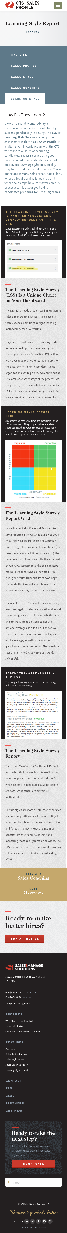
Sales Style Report (15, 1059)
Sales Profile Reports (16, 1054)
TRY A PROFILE (25, 938)
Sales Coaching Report (16, 1064)
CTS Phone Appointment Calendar (22, 1031)
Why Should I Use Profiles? (19, 1021)
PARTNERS (14, 1103)
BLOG (10, 1096)
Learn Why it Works (15, 1026)
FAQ (8, 1088)
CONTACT (13, 1081)
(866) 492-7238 (13, 992)
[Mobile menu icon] (58, 5)
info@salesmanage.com (17, 1003)
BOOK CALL (33, 1163)
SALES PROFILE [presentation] (24, 65)
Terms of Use (26, 1227)
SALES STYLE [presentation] (22, 76)
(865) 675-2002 (13, 997)
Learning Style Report (16, 1070)
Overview (10, 1049)
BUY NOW (13, 1111)
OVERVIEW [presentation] (19, 54)
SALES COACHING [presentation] (25, 87)
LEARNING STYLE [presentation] (25, 99)
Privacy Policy (40, 1227)
